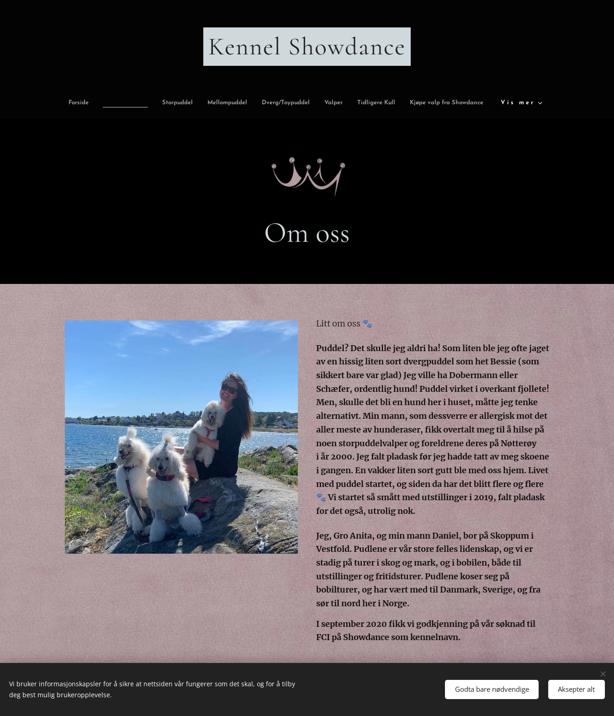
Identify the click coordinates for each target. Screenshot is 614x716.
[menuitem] (102, 103)
